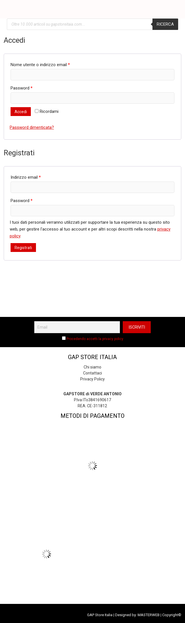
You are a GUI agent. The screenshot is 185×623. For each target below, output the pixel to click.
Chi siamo (92, 367)
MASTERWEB (149, 615)
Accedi (21, 111)
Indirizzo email (26, 177)
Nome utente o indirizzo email (40, 64)
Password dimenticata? (32, 127)
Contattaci (92, 373)
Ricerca (165, 24)
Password (22, 88)
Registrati (23, 247)
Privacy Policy (92, 379)
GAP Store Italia (99, 615)
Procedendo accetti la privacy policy (95, 339)
